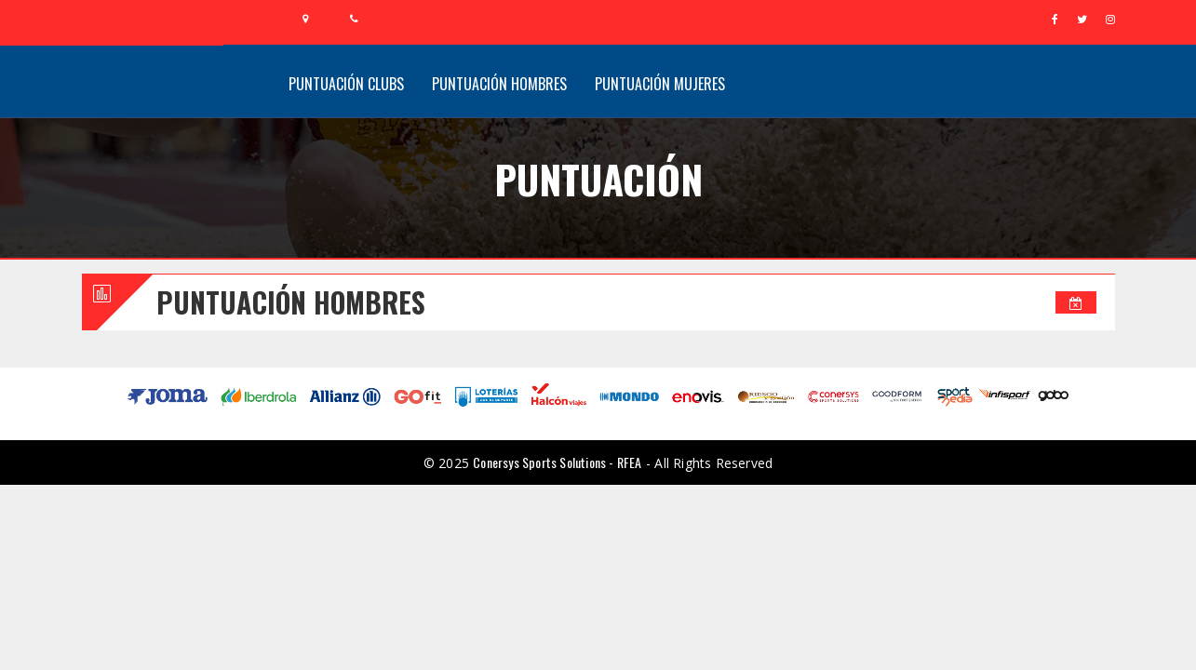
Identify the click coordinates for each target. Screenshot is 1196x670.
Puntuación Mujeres (660, 84)
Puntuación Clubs (346, 84)
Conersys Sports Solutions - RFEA (557, 462)
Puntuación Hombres (499, 84)
